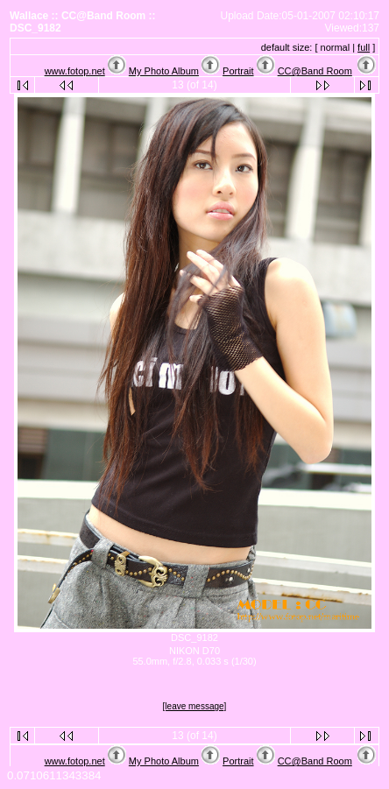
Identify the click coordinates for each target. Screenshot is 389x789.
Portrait (238, 71)
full (363, 47)
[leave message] (195, 706)
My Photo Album (164, 71)
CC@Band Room (315, 71)
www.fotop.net (75, 71)
